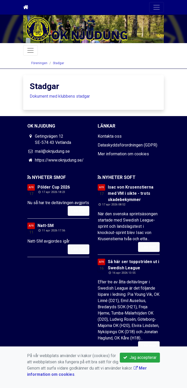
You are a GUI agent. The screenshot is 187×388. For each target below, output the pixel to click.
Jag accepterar (140, 357)
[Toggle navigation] (156, 7)
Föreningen (39, 63)
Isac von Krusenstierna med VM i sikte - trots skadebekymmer (130, 193)
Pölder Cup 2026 (54, 187)
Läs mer (78, 210)
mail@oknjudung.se (52, 151)
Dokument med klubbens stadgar (60, 96)
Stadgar (58, 63)
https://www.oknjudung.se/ (59, 160)
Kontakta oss (110, 136)
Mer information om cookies (123, 153)
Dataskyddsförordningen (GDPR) (127, 145)
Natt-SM (46, 225)
